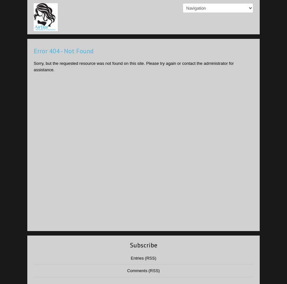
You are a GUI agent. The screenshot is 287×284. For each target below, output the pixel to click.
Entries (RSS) (143, 258)
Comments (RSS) (143, 270)
